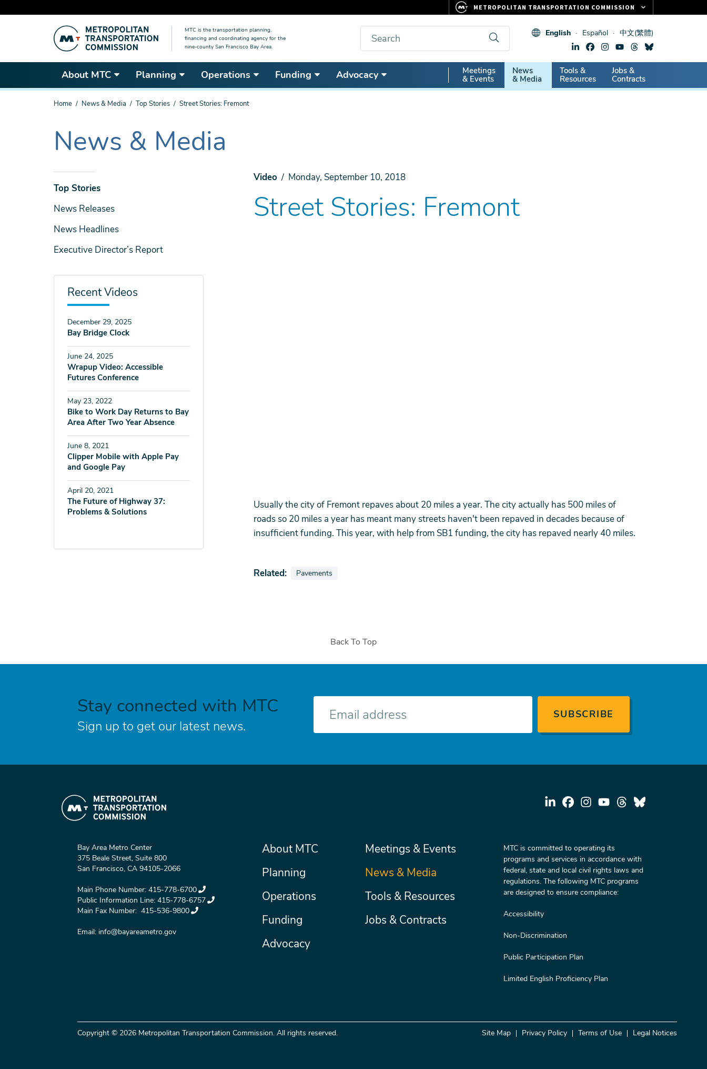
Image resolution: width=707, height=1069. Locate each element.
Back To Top (353, 642)
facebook (590, 47)
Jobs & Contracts (628, 74)
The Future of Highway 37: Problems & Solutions (116, 506)
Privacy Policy (544, 1033)
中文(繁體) (636, 33)
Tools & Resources (578, 74)
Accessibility (523, 914)
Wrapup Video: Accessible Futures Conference (115, 372)
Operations (230, 74)
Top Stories (153, 103)
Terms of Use (600, 1033)
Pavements (317, 573)
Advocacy (362, 74)
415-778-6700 (177, 890)
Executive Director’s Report (108, 250)
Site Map (496, 1033)
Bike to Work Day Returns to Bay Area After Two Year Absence (128, 417)
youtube (619, 47)
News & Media (527, 74)
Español (595, 33)
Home (63, 103)
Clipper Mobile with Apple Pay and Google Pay (123, 461)
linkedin (575, 47)
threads (634, 47)
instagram (605, 47)
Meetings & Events (479, 74)
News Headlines (86, 229)
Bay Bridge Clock (98, 333)
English (558, 33)
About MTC (91, 74)
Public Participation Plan (543, 957)
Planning (161, 74)
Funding (298, 74)
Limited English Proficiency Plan (555, 979)
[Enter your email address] (423, 714)
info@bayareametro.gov (137, 932)
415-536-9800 (168, 911)
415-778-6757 (186, 900)
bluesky (649, 47)
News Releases (84, 209)
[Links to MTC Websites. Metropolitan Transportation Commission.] (551, 7)
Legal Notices (655, 1033)
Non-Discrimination (535, 936)
